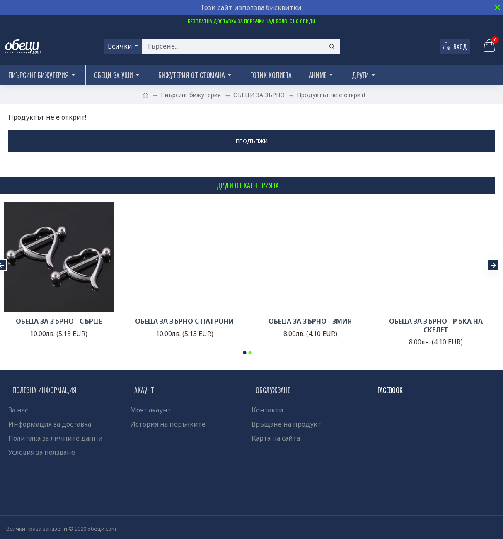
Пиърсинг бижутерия (191, 95)
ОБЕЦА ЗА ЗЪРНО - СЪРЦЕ (59, 321)
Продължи (252, 141)
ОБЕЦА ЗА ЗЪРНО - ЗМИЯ (310, 321)
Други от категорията (247, 185)
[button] (493, 265)
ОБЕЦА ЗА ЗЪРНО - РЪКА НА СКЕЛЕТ (436, 325)
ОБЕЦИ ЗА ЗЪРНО (259, 95)
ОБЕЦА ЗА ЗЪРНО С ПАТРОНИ (184, 321)
